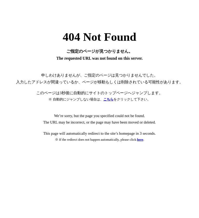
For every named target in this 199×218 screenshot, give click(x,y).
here (140, 139)
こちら (108, 99)
